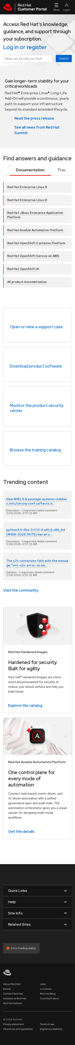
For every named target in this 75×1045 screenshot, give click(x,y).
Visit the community (20, 590)
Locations (45, 988)
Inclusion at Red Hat (14, 998)
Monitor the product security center (37, 408)
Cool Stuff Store (49, 998)
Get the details (21, 831)
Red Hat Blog (47, 993)
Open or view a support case (36, 326)
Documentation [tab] (30, 170)
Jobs (43, 984)
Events (7, 988)
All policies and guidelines (18, 1029)
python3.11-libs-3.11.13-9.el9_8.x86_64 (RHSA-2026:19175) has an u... (35, 532)
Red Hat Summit (12, 1003)
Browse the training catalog (35, 450)
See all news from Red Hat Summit (37, 130)
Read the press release (34, 118)
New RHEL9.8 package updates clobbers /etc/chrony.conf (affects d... (36, 501)
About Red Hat (11, 984)
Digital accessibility (51, 1029)
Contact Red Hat (13, 993)
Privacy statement (13, 1024)
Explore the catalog (25, 705)
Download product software (36, 366)
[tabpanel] (37, 232)
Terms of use (47, 1024)
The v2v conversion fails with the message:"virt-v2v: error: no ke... (37, 563)
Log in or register (25, 47)
